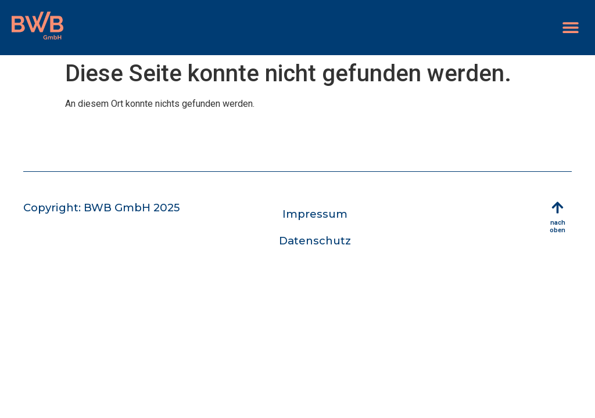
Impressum (314, 214)
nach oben (557, 226)
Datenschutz (315, 240)
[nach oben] (557, 207)
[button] (570, 28)
